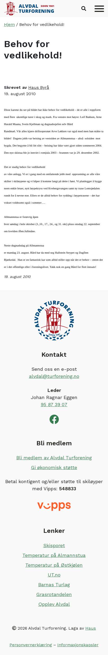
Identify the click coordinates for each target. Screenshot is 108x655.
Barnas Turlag (54, 584)
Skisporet (54, 545)
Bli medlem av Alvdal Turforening (54, 457)
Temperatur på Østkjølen (54, 565)
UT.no (54, 575)
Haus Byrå (38, 87)
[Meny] (99, 9)
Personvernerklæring (31, 644)
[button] (83, 8)
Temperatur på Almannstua (54, 555)
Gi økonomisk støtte (54, 467)
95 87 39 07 (54, 404)
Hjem (9, 24)
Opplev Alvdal (54, 604)
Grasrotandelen (54, 594)
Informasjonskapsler (77, 644)
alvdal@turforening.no (54, 376)
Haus (90, 628)
